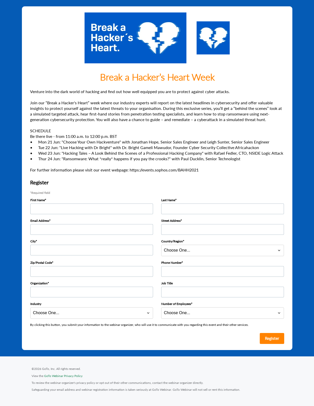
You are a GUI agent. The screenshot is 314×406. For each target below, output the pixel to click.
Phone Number (171, 263)
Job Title (167, 283)
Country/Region (172, 241)
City (33, 241)
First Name (37, 200)
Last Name (168, 200)
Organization (39, 283)
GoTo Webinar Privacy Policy (63, 376)
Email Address (39, 221)
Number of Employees (176, 304)
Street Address (171, 221)
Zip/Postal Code (41, 263)
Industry (35, 304)
